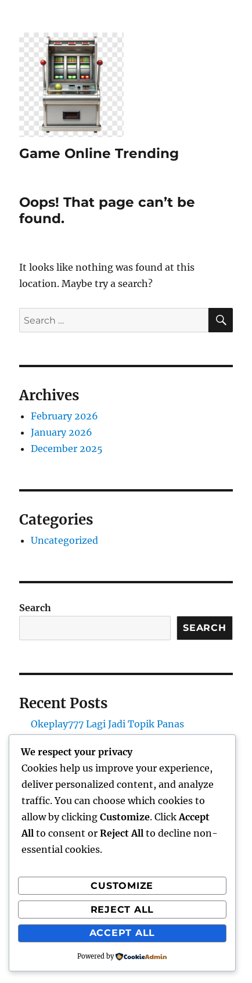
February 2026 (64, 416)
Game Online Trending (99, 153)
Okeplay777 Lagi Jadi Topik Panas (107, 724)
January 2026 (61, 432)
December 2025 (67, 448)
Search (35, 608)
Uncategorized (64, 540)
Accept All (122, 932)
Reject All (122, 909)
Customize (122, 885)
